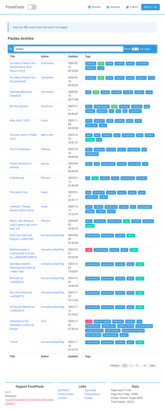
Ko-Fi (8, 392)
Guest (44, 120)
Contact (62, 397)
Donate (88, 397)
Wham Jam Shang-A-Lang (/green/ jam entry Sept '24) (23, 224)
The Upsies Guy (18, 192)
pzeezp (45, 163)
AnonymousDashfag (52, 235)
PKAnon (45, 149)
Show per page (137, 48)
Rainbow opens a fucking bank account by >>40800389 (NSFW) (23, 253)
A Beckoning (17, 177)
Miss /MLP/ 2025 (20, 120)
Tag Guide (90, 390)
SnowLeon (47, 106)
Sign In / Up (150, 7)
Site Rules (63, 390)
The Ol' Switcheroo (20, 149)
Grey (43, 321)
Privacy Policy (66, 394)
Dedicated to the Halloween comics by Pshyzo (22, 325)
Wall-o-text (47, 134)
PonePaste (15, 7)
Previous (115, 365)
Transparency (92, 394)
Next (152, 365)
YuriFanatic (47, 63)
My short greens (19, 106)
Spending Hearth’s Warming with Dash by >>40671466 (22, 267)
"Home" (14, 341)
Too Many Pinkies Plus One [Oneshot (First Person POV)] (23, 67)
